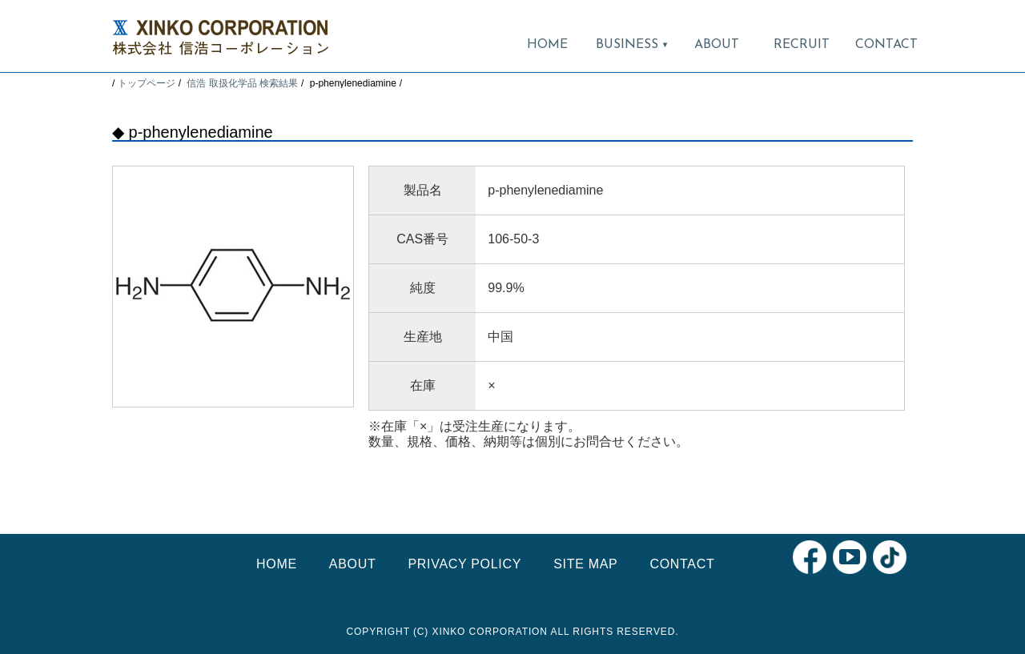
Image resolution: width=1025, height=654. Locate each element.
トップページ (146, 83)
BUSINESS (632, 44)
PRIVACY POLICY (464, 564)
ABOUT (716, 44)
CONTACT (886, 44)
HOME (547, 44)
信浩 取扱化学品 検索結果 (242, 83)
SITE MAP (585, 564)
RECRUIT (802, 44)
